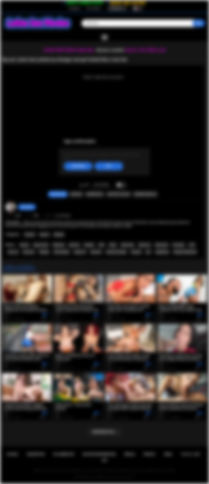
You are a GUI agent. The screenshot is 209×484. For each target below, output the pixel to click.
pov (148, 251)
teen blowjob (61, 251)
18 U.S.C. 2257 (190, 454)
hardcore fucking (116, 251)
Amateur (30, 234)
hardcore (96, 251)
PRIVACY (149, 454)
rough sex (79, 251)
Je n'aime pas (87, 185)
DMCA (168, 454)
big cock (74, 245)
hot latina (178, 245)
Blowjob (58, 234)
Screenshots (94, 194)
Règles (130, 454)
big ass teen (41, 245)
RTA (104, 460)
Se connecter (93, 8)
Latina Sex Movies (96, 477)
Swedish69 (27, 207)
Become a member (110, 50)
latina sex (144, 245)
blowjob (44, 251)
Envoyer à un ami (119, 194)
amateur (136, 251)
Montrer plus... (104, 431)
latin (101, 245)
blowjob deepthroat (185, 251)
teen (192, 245)
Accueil (12, 454)
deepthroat (162, 251)
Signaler (76, 194)
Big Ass (44, 234)
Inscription (74, 8)
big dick (89, 245)
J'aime (81, 185)
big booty (58, 245)
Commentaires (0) (145, 194)
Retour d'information (99, 454)
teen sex (13, 251)
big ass (24, 245)
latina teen (127, 245)
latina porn (161, 245)
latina (113, 245)
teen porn (28, 251)
